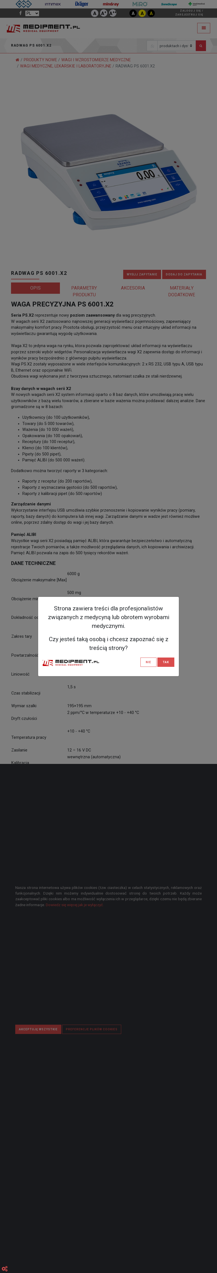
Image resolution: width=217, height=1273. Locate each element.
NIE (148, 662)
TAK (166, 662)
